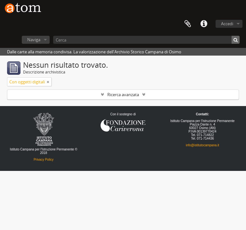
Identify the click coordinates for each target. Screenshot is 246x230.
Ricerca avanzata (123, 94)
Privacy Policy (43, 159)
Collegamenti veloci (204, 24)
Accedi (227, 24)
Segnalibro (188, 24)
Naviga (33, 39)
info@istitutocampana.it (202, 145)
